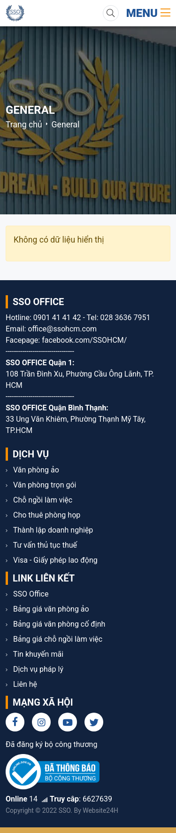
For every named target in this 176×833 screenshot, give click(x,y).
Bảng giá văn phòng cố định (55, 624)
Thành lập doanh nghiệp (49, 530)
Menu (148, 13)
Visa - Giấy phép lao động (52, 560)
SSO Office (27, 593)
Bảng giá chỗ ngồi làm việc (54, 639)
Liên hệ (21, 684)
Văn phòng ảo (32, 469)
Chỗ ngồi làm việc (39, 499)
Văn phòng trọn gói (41, 484)
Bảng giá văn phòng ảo (47, 609)
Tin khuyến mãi (34, 654)
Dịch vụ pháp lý (34, 669)
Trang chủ (24, 124)
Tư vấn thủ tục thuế (41, 545)
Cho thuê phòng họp (43, 515)
